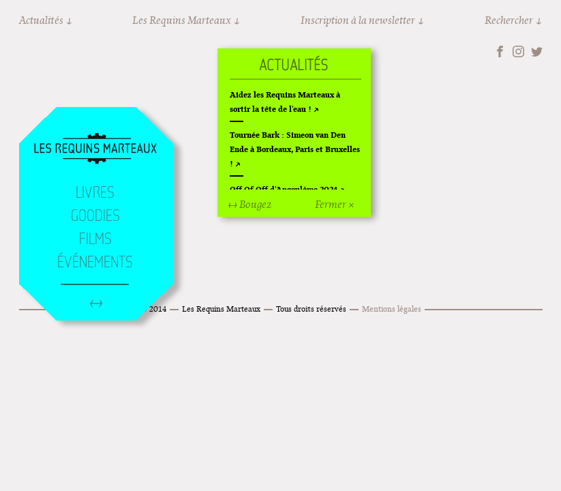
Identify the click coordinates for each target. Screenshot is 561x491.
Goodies (95, 215)
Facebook (500, 51)
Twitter (537, 51)
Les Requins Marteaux (181, 20)
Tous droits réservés (311, 308)
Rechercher (509, 20)
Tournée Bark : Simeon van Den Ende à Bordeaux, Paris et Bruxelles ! (295, 149)
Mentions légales (391, 308)
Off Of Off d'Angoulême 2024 (283, 189)
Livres (95, 192)
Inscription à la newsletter (358, 20)
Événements (95, 262)
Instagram (518, 51)
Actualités (41, 20)
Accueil (95, 149)
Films (95, 238)
